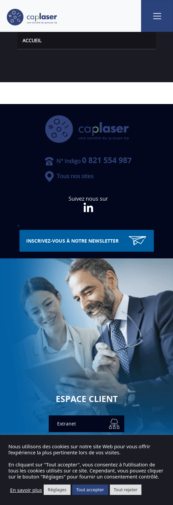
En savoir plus (26, 490)
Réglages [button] (57, 490)
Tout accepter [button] (90, 490)
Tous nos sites (69, 176)
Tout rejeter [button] (126, 490)
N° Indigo (88, 161)
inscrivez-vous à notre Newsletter (86, 240)
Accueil (32, 40)
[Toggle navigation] (157, 16)
